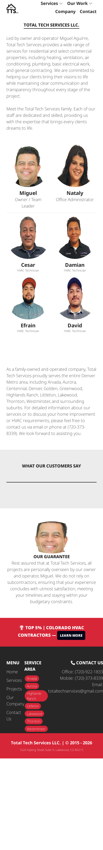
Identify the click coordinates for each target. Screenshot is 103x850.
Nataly (75, 193)
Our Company (15, 700)
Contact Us (13, 715)
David (75, 325)
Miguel (28, 193)
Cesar (28, 264)
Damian (75, 264)
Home (12, 672)
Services (52, 3)
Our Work (80, 3)
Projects (14, 689)
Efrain (28, 325)
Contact (88, 11)
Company (65, 11)
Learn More (71, 635)
